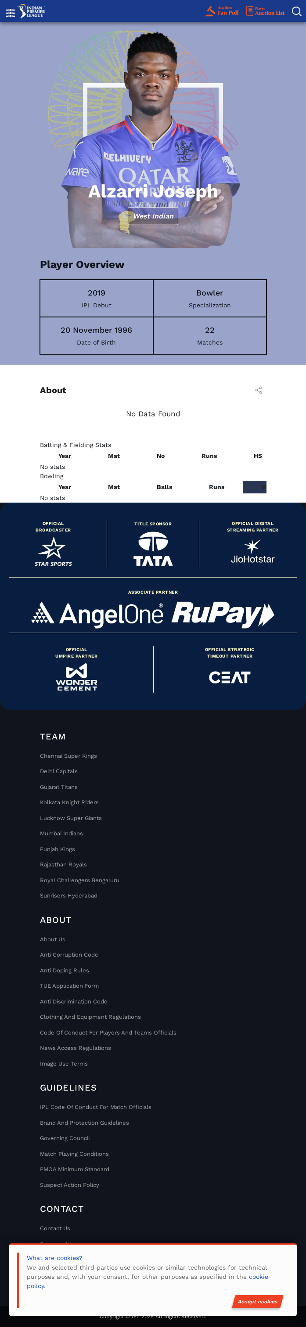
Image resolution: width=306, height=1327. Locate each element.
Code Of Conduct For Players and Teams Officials (108, 1032)
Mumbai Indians (61, 833)
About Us (52, 939)
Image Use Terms (64, 1063)
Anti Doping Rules (64, 970)
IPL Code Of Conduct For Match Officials (95, 1107)
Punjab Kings (57, 849)
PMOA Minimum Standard (74, 1169)
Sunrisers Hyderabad (68, 895)
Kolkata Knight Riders (69, 802)
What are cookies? (55, 1257)
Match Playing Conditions (74, 1154)
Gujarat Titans (59, 787)
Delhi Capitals (59, 771)
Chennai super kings (68, 756)
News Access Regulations (75, 1048)
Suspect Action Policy (69, 1185)
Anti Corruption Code (69, 954)
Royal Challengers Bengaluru (79, 880)
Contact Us (55, 1228)
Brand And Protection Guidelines (84, 1122)
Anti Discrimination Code (74, 1001)
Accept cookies (257, 1302)
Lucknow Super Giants (71, 818)
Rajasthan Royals (63, 864)
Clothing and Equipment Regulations (90, 1017)
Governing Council (65, 1138)
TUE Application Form (69, 985)
